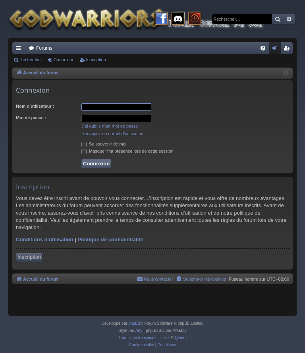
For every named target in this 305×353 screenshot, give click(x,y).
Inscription (96, 59)
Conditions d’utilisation (44, 239)
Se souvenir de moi (103, 144)
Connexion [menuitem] (276, 49)
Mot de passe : (31, 117)
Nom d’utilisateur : (35, 106)
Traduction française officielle (144, 338)
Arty (139, 330)
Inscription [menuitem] (288, 49)
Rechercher (30, 59)
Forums (44, 48)
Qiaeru (181, 338)
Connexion (64, 59)
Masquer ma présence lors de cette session (127, 151)
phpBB (134, 323)
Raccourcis (19, 49)
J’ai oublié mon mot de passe (109, 126)
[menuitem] (263, 48)
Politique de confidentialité (110, 239)
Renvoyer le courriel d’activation (112, 133)
